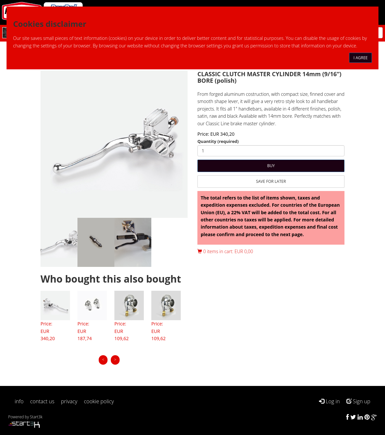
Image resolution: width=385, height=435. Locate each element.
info (19, 401)
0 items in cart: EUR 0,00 (225, 251)
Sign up (358, 401)
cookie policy (99, 401)
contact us (42, 401)
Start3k (36, 417)
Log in (329, 401)
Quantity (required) (218, 141)
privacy (69, 401)
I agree (360, 58)
